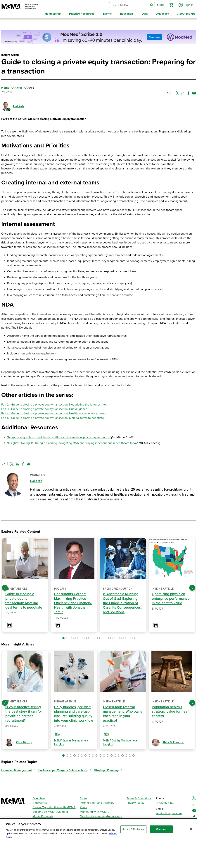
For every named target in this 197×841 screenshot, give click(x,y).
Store (83, 797)
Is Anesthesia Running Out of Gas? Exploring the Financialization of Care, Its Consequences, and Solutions (122, 602)
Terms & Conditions (139, 797)
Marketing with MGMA (94, 811)
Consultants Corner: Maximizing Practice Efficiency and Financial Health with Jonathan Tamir (73, 602)
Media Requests (42, 815)
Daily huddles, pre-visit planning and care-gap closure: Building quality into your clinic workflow (73, 712)
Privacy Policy (135, 802)
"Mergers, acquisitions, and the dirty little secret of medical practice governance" (58, 436)
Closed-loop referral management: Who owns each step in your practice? (122, 712)
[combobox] (128, 4)
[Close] (191, 829)
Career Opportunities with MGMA (53, 806)
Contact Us (39, 802)
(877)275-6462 (165, 802)
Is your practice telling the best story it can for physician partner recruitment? (23, 712)
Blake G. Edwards (173, 741)
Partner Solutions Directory (97, 802)
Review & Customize (133, 829)
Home (5, 87)
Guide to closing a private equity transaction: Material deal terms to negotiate (23, 600)
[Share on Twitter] (177, 92)
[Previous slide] (5, 587)
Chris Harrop (24, 741)
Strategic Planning (106, 769)
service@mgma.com (169, 812)
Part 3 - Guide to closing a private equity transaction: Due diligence (44, 408)
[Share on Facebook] (188, 92)
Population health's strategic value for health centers (171, 710)
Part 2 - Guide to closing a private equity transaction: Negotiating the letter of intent (54, 404)
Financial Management (16, 769)
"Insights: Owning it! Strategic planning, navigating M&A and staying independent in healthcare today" (72, 442)
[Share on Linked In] (183, 92)
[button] (170, 4)
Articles (17, 87)
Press (83, 806)
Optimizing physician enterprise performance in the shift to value (171, 597)
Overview (38, 797)
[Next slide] (192, 587)
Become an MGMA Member (50, 811)
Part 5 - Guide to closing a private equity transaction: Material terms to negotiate (52, 417)
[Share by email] (194, 92)
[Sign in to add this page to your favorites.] (169, 92)
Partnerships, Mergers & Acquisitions (63, 769)
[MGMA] (19, 6)
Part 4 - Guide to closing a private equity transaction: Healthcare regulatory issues (53, 412)
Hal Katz (18, 105)
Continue (161, 829)
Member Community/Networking (101, 815)
